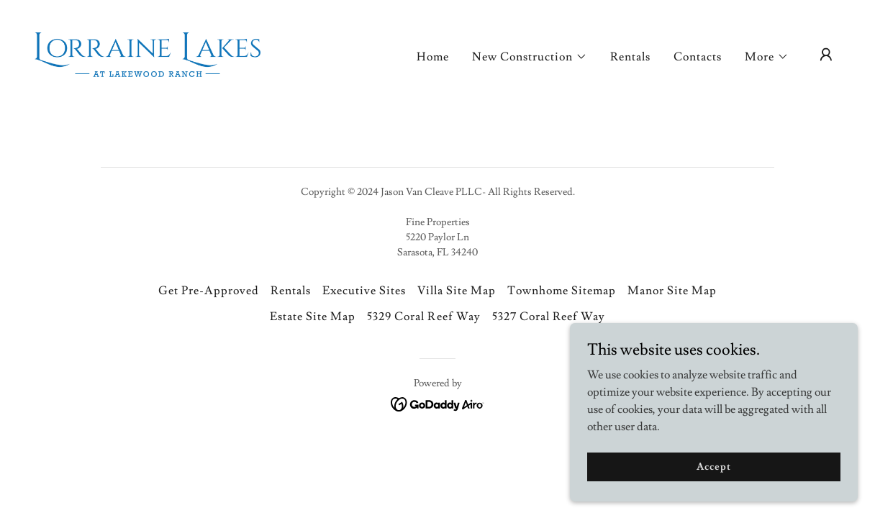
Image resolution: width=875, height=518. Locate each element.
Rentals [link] (630, 57)
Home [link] (433, 57)
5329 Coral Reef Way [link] (423, 316)
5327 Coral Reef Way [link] (548, 316)
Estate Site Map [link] (312, 316)
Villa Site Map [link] (456, 290)
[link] (147, 52)
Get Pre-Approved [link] (208, 290)
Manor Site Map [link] (672, 290)
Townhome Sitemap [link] (561, 290)
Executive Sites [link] (364, 290)
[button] (529, 56)
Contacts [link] (698, 57)
